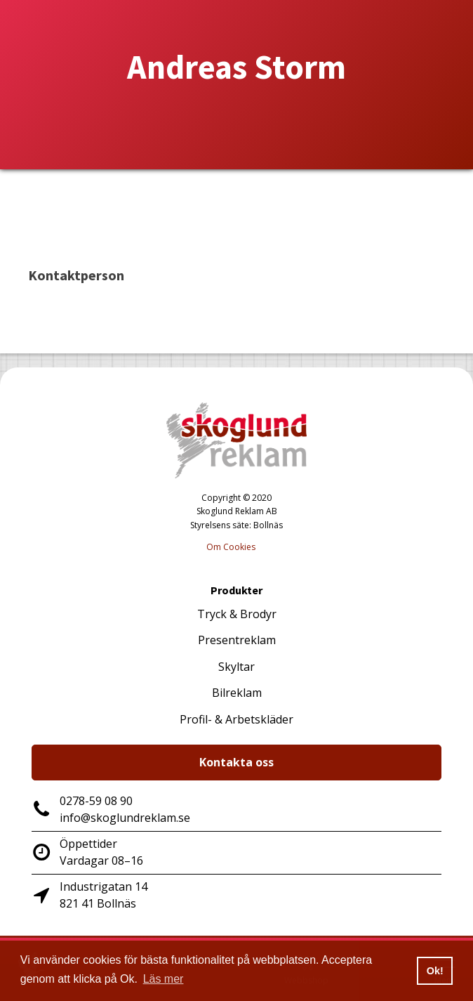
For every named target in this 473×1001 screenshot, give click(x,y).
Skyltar (236, 666)
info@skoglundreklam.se (125, 817)
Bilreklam (237, 692)
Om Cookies (230, 547)
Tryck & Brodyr (237, 614)
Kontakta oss (236, 762)
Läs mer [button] (163, 979)
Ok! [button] (435, 970)
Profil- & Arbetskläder (236, 719)
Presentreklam (237, 640)
